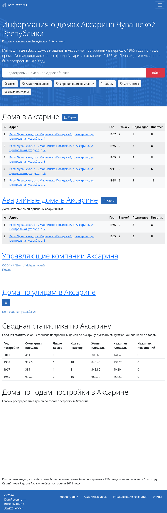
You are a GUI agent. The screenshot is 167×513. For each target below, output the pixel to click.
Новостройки (69, 497)
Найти (155, 72)
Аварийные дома (35, 84)
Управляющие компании (75, 84)
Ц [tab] (6, 303)
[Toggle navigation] (160, 5)
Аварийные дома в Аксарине (50, 200)
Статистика (129, 84)
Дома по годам (16, 92)
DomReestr (15, 4)
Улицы (107, 84)
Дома (10, 84)
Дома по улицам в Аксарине (49, 292)
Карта (70, 117)
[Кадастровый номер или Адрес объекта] (74, 73)
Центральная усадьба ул (19, 312)
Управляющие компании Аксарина (60, 256)
